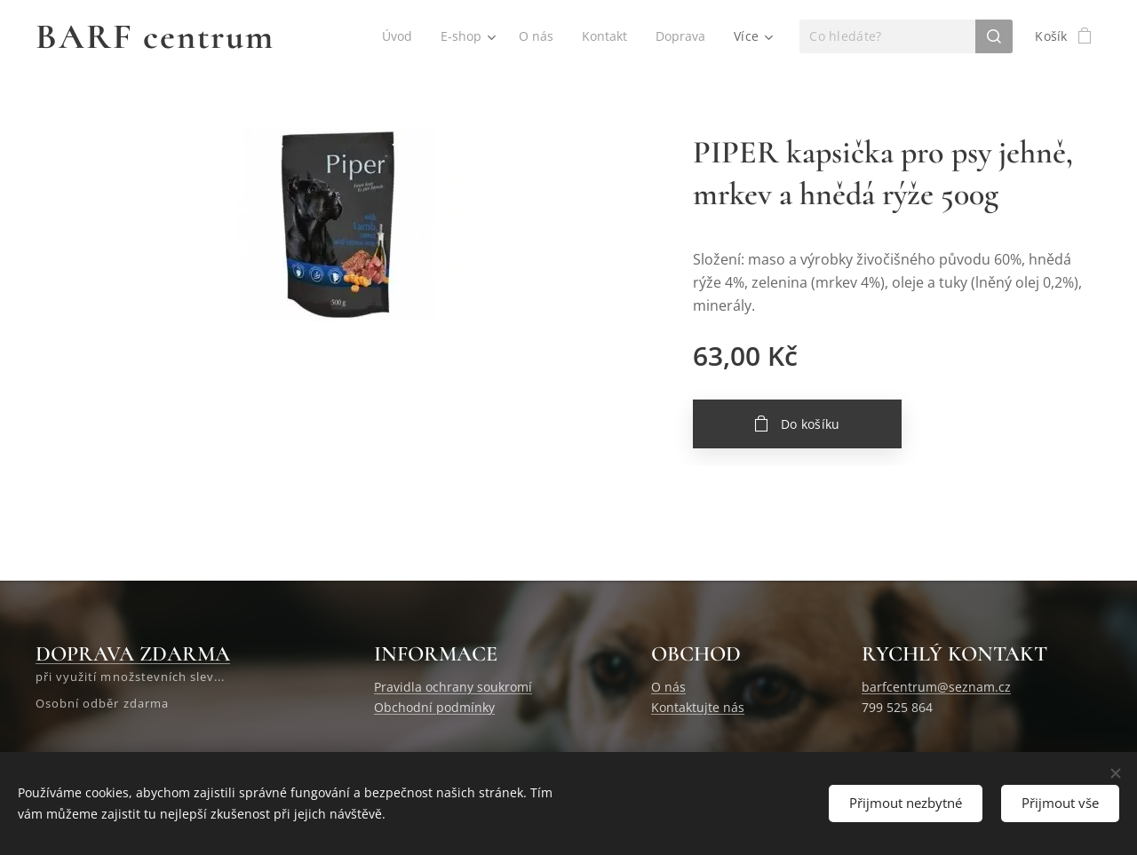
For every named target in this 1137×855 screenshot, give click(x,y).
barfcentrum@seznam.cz (936, 687)
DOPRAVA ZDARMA (133, 654)
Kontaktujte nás (697, 707)
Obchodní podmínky (434, 707)
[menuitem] (395, 36)
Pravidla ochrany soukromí (453, 687)
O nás (668, 687)
